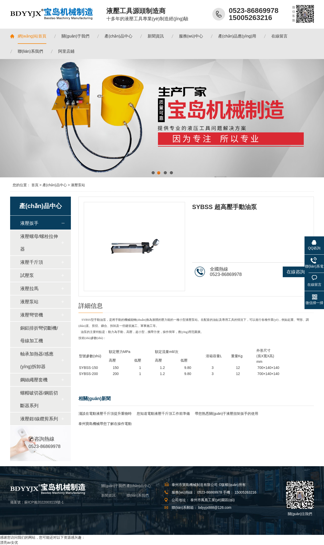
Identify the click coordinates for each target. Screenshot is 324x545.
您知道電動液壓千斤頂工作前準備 (163, 413)
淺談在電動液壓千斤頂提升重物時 (105, 413)
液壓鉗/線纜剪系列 (39, 418)
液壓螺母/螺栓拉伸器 (39, 243)
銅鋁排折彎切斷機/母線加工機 (39, 334)
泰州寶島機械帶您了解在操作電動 (105, 424)
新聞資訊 (108, 495)
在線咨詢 (296, 271)
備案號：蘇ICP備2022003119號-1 (37, 502)
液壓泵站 (78, 185)
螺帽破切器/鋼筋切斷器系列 (39, 399)
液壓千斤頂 (31, 262)
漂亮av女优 (9, 542)
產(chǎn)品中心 (55, 185)
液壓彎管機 (31, 314)
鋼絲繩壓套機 (34, 379)
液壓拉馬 (29, 288)
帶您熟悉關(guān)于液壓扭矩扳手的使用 (226, 413)
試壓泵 (27, 275)
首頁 (34, 185)
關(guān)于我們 (113, 486)
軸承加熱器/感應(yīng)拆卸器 (36, 360)
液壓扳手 (29, 223)
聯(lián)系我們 (138, 495)
